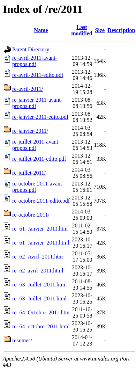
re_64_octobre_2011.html (41, 326)
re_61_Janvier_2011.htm (40, 229)
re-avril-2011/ (27, 89)
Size (100, 30)
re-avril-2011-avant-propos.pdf (34, 61)
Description (121, 30)
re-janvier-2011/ (30, 131)
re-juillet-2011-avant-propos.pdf (36, 145)
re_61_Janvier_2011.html (40, 243)
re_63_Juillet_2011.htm (38, 285)
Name (41, 30)
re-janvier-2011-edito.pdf (40, 117)
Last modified (81, 30)
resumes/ (22, 340)
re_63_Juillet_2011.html (39, 298)
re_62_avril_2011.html (37, 271)
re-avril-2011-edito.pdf (37, 75)
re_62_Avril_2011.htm (37, 257)
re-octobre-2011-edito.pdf (41, 201)
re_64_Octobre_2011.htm (40, 312)
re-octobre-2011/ (31, 215)
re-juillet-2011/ (29, 173)
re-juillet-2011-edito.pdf (39, 159)
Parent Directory (30, 49)
